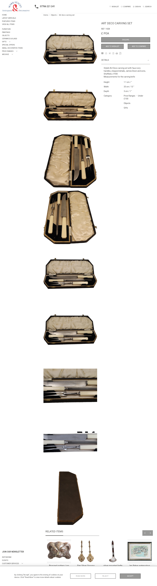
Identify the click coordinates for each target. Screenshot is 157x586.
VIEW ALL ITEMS (8, 24)
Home (45, 15)
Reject (105, 576)
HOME (4, 15)
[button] (6, 42)
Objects (54, 15)
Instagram (6, 557)
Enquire (125, 40)
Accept (130, 576)
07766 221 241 (44, 6)
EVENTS (5, 560)
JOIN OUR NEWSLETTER (13, 552)
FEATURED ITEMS (8, 21)
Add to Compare (139, 46)
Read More (80, 576)
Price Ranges (129, 96)
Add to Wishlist (112, 46)
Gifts (126, 108)
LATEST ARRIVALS (9, 18)
